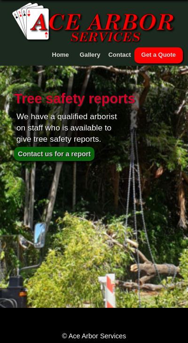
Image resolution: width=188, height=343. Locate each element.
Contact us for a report (54, 154)
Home (60, 54)
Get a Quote (158, 54)
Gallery (90, 54)
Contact (119, 54)
